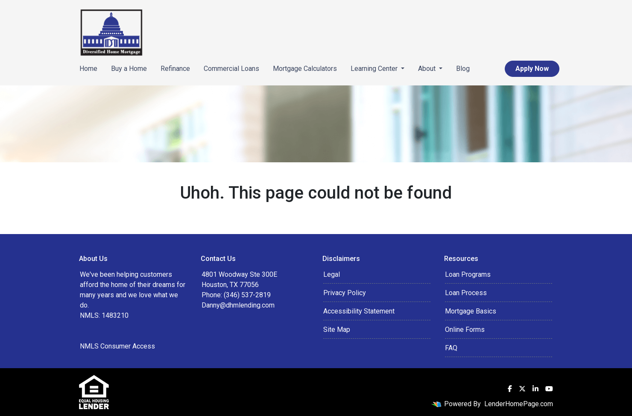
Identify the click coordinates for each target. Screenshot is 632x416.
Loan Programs (468, 274)
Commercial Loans (231, 68)
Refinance (175, 68)
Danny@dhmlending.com (238, 305)
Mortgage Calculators (305, 68)
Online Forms (465, 329)
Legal (331, 274)
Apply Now (532, 68)
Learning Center (375, 68)
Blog (463, 68)
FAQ (451, 348)
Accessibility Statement (359, 311)
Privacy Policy (344, 293)
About (427, 68)
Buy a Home (129, 68)
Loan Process (466, 293)
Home (88, 68)
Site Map (336, 329)
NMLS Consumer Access (117, 346)
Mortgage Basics (470, 311)
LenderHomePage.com (518, 404)
